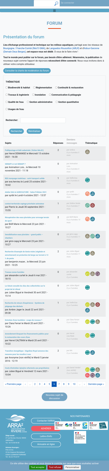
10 (75, 384)
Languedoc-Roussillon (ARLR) (64, 48)
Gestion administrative (40, 102)
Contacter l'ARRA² (46, 420)
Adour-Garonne (91, 48)
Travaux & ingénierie (18, 94)
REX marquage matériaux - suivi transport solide (24, 178)
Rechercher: (12, 120)
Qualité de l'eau (16, 102)
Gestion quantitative (68, 102)
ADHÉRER (46, 428)
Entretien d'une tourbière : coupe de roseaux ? (23, 320)
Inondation (40, 94)
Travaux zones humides (14, 272)
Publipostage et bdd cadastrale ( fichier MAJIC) (24, 150)
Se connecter (67, 2)
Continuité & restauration (70, 87)
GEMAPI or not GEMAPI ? (15, 164)
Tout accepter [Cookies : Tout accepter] (38, 467)
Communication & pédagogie (66, 94)
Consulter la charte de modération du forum (27, 70)
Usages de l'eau (16, 109)
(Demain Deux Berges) (14, 51)
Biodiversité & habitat (19, 87)
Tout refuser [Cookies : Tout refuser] (55, 467)
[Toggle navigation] (54, 10)
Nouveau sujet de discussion (54, 397)
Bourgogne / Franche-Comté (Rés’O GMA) (24, 48)
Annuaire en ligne (46, 444)
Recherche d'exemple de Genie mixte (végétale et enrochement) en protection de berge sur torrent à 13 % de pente (26, 255)
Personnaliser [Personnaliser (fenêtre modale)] (72, 467)
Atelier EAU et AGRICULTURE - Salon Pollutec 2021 (26, 192)
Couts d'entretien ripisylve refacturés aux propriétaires (27, 368)
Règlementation (44, 87)
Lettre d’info (46, 436)
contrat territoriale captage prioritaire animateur (24, 204)
